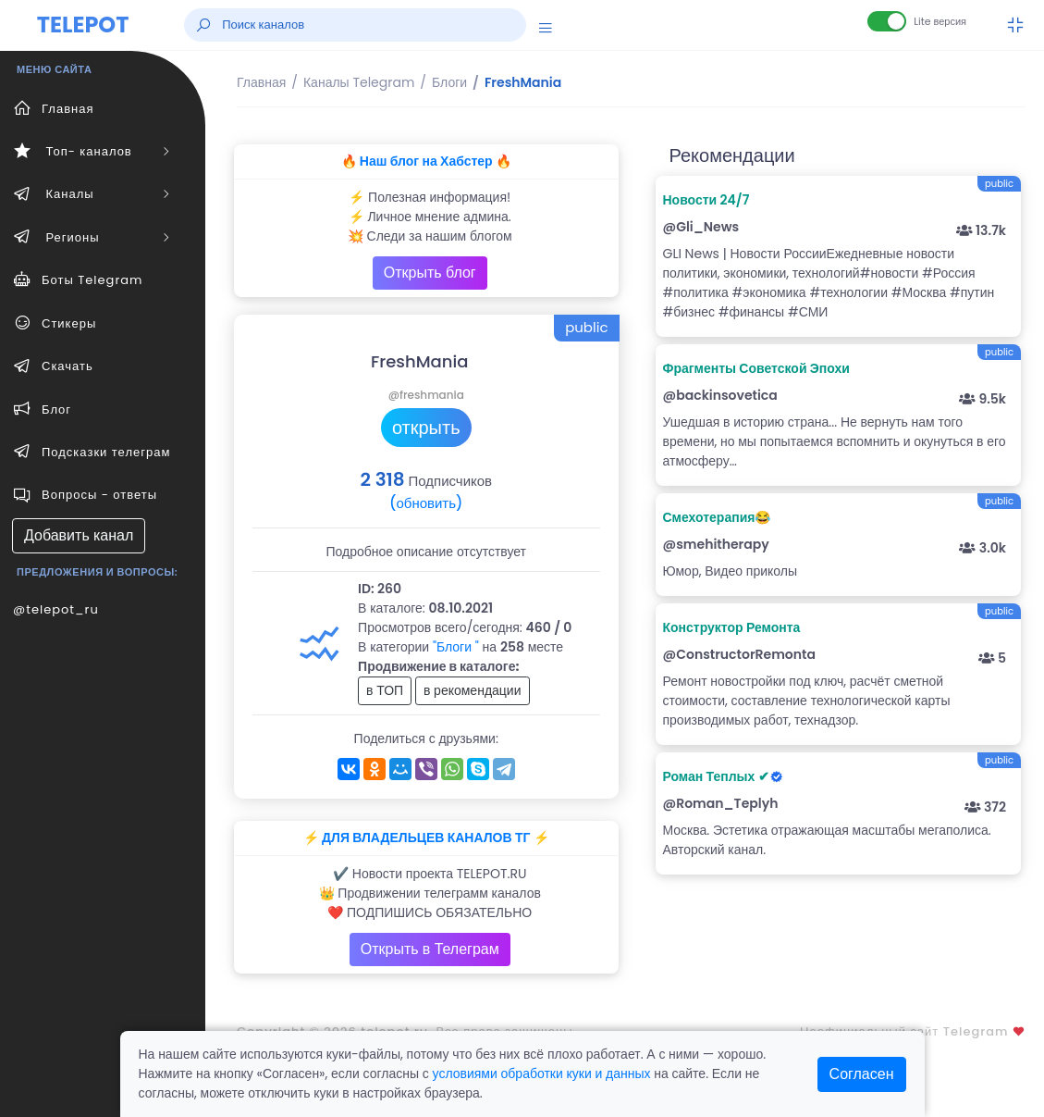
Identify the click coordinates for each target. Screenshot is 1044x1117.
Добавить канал (78, 535)
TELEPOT (83, 24)
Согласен (861, 1074)
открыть (426, 428)
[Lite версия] (886, 21)
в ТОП (384, 690)
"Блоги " (456, 647)
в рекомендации (473, 690)
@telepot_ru (56, 609)
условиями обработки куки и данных (542, 1073)
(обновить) (425, 503)
